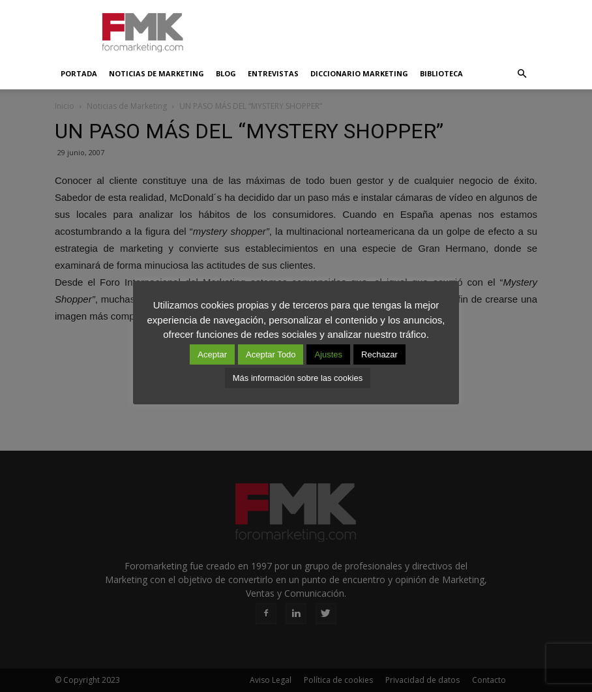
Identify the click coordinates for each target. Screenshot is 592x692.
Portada (79, 73)
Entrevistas (273, 73)
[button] (521, 73)
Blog (226, 73)
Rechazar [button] (379, 354)
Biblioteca (441, 73)
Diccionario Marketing (359, 73)
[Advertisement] (384, 28)
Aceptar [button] (212, 354)
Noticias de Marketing (156, 73)
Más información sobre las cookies (298, 378)
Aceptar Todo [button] (270, 354)
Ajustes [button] (328, 354)
